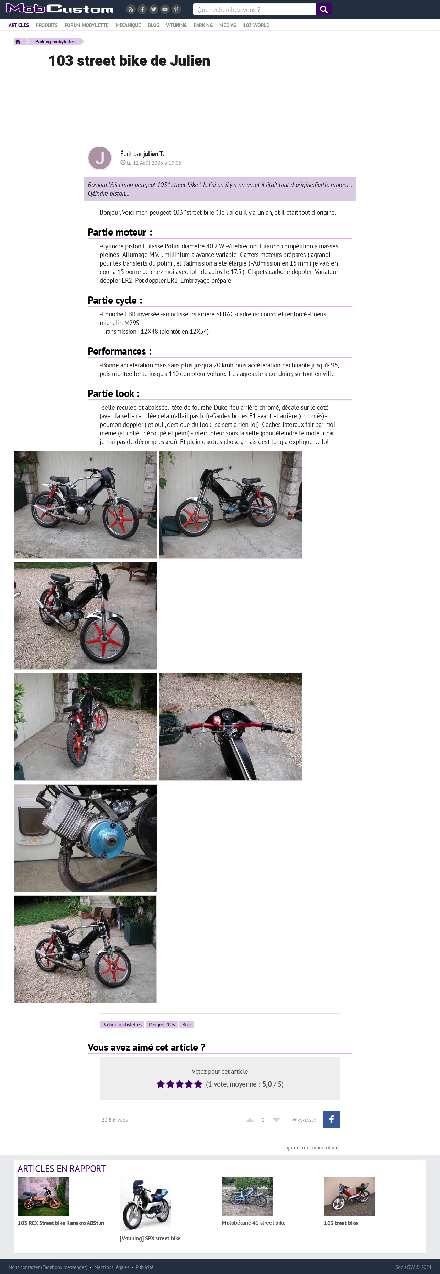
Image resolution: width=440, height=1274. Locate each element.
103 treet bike (341, 1223)
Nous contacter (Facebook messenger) (48, 1267)
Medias (227, 25)
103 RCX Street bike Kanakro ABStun (61, 1223)
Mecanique (128, 25)
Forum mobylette (87, 25)
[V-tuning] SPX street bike (150, 1238)
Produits (47, 25)
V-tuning (176, 25)
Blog (153, 25)
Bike (186, 1024)
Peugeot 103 (162, 1024)
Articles (19, 25)
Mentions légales (111, 1267)
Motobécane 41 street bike (253, 1223)
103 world (256, 25)
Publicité (145, 1267)
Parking (203, 25)
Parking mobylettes (55, 41)
